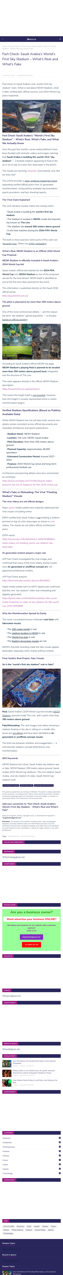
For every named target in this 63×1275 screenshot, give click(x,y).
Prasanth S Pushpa (9, 75)
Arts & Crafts (8, 1226)
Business (32, 1138)
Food (29, 1226)
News (32, 1164)
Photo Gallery (17, 1230)
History (45, 1226)
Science (29, 1230)
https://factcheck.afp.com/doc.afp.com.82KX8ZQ (26, 580)
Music (32, 1160)
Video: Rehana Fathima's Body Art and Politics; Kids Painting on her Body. (35, 1081)
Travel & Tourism (14, 46)
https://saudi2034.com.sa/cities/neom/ (21, 389)
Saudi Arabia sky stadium (10, 785)
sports (12, 507)
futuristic (32, 170)
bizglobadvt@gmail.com (31, 937)
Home (4, 46)
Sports (32, 1169)
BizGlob (16, 1066)
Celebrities (32, 1142)
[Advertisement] (31, 18)
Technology (32, 1173)
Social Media (40, 1230)
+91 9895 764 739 (31, 945)
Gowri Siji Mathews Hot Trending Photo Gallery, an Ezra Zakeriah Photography (34, 1062)
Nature (6, 1230)
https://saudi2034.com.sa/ (15, 295)
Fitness (32, 1156)
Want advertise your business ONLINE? (31, 919)
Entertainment (14, 836)
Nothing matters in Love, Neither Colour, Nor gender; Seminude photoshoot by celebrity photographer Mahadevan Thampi (34, 1072)
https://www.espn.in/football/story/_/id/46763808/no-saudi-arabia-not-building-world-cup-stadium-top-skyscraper (29, 543)
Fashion (32, 1151)
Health (36, 1226)
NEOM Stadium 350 (26, 785)
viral (52, 521)
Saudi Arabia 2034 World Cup (44, 785)
